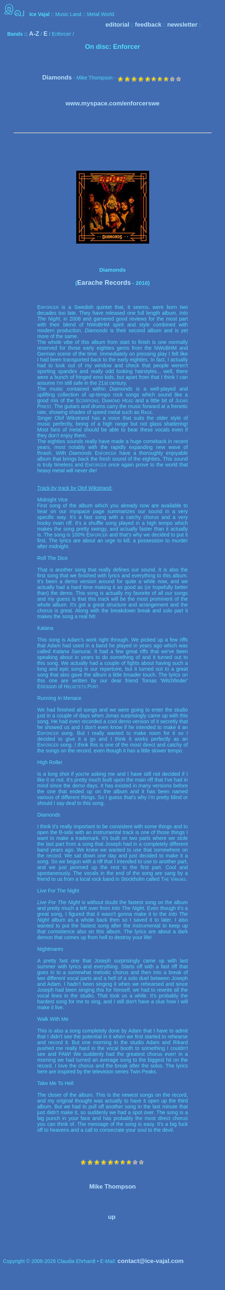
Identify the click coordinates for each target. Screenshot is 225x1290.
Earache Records (104, 282)
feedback (148, 24)
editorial (117, 24)
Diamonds (57, 77)
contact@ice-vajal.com (150, 1261)
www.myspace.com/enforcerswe (113, 103)
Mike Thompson (112, 1186)
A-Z (34, 33)
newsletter (182, 24)
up (112, 1216)
